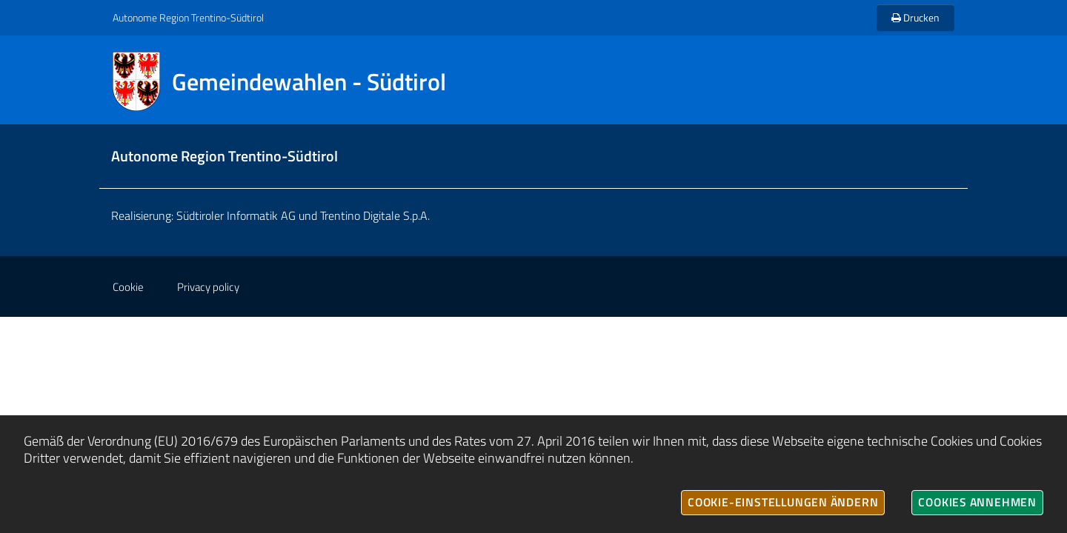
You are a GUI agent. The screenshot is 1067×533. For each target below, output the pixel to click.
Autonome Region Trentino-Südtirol (188, 17)
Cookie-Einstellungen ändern (783, 502)
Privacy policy (208, 286)
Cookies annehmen (977, 502)
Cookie (128, 286)
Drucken (915, 17)
